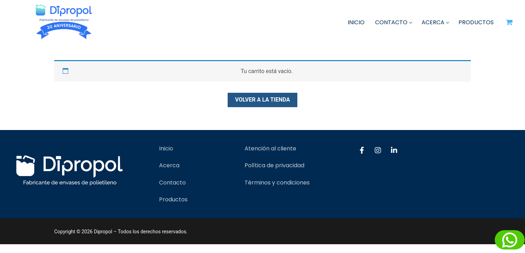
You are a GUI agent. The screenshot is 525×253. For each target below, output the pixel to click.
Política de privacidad (274, 165)
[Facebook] (361, 150)
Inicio (166, 148)
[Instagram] (378, 150)
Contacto (172, 183)
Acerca (169, 165)
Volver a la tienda (262, 99)
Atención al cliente (270, 148)
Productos (173, 199)
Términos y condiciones (277, 183)
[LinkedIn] (394, 150)
